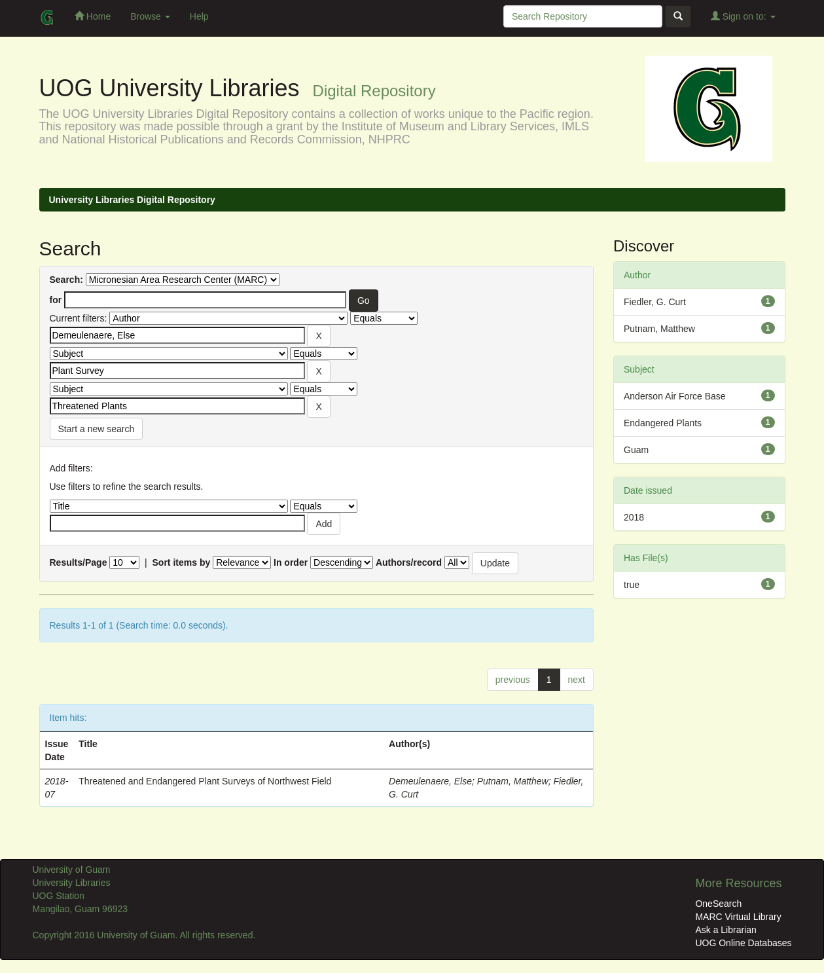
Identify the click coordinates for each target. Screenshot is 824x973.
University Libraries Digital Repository (132, 199)
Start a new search (96, 429)
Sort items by (181, 562)
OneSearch (718, 903)
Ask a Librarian (725, 930)
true (631, 584)
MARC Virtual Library (738, 916)
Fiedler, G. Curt (655, 302)
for (56, 300)
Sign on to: (743, 16)
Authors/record (409, 562)
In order (291, 562)
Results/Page (78, 562)
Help (199, 16)
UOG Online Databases (743, 943)
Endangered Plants (663, 423)
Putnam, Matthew (512, 781)
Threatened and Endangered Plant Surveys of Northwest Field (205, 781)
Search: (66, 279)
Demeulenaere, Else (430, 781)
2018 (634, 517)
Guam (636, 450)
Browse (150, 16)
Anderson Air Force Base (675, 396)
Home (93, 16)
